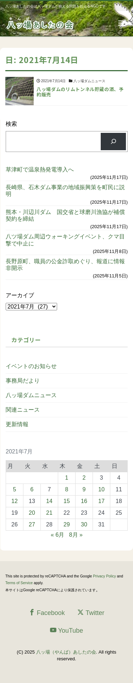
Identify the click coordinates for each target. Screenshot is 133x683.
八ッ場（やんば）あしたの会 (66, 652)
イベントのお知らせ (31, 366)
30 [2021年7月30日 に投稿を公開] (84, 524)
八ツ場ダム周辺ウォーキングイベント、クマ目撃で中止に (65, 239)
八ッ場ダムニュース (31, 395)
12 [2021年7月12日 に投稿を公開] (14, 501)
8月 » (76, 535)
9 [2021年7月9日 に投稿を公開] (84, 489)
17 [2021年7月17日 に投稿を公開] (101, 501)
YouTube (66, 630)
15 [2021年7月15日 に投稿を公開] (66, 501)
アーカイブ (20, 295)
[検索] (113, 141)
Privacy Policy (104, 576)
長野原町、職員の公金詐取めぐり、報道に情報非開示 (65, 264)
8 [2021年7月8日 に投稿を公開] (66, 489)
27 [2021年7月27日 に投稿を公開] (32, 524)
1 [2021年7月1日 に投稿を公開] (66, 478)
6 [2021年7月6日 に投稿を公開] (32, 489)
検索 (11, 124)
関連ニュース (23, 410)
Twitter (90, 612)
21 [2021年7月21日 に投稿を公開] (49, 513)
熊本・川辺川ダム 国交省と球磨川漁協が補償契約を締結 (65, 215)
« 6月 (57, 535)
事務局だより (23, 381)
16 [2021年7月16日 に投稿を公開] (84, 501)
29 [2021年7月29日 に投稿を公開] (66, 524)
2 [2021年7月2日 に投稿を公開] (84, 478)
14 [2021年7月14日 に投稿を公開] (49, 501)
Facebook (47, 612)
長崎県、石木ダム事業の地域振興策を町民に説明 (65, 190)
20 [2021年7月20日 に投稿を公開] (32, 513)
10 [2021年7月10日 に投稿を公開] (101, 489)
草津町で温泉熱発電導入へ (40, 169)
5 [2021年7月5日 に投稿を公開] (14, 489)
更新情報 (17, 424)
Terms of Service (19, 583)
